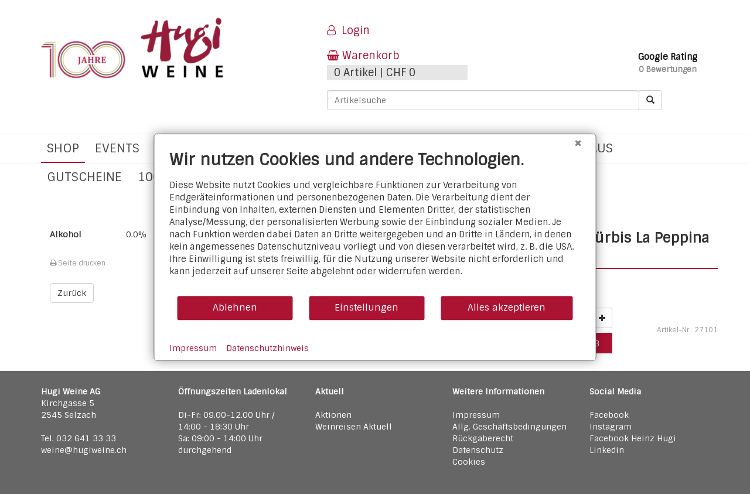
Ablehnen (235, 307)
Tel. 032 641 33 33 (78, 438)
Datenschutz (477, 450)
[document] (375, 222)
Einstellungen (366, 307)
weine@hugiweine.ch (84, 450)
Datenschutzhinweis (267, 348)
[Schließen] (578, 143)
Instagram (610, 426)
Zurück (71, 293)
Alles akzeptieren (507, 307)
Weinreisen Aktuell (353, 426)
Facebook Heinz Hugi (632, 438)
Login (348, 30)
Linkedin (606, 450)
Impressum (476, 415)
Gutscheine (84, 177)
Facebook (609, 415)
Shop (63, 148)
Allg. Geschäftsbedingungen (509, 426)
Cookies (468, 461)
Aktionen (333, 415)
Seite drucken (77, 263)
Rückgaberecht (482, 438)
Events (117, 148)
